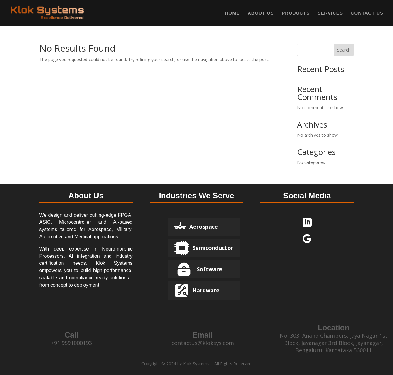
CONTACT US (367, 13)
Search (344, 50)
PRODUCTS (296, 13)
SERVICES (330, 13)
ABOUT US (261, 13)
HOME (232, 13)
